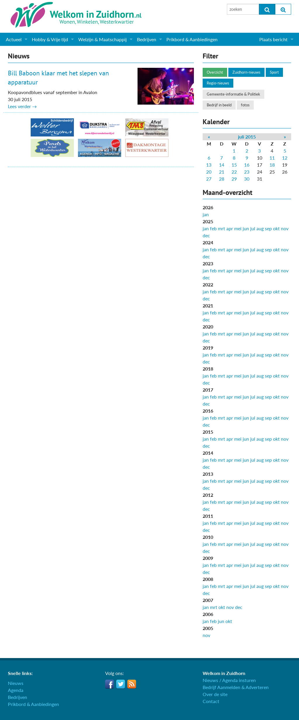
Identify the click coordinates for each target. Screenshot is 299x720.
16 (246, 164)
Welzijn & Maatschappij (102, 39)
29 (234, 178)
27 (208, 178)
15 (234, 164)
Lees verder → (22, 106)
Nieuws (15, 683)
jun (246, 228)
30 (246, 178)
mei (237, 228)
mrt (221, 228)
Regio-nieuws (218, 83)
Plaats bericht (273, 39)
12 (284, 157)
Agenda (15, 690)
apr (229, 228)
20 (208, 171)
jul (252, 228)
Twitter (120, 684)
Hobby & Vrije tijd (50, 39)
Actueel (14, 39)
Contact (211, 701)
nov (284, 228)
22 (234, 171)
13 (208, 164)
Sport (274, 72)
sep (268, 228)
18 (272, 164)
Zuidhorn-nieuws (246, 72)
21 (221, 171)
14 (221, 164)
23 (246, 171)
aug (260, 228)
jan (206, 214)
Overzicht (215, 72)
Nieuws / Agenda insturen (229, 680)
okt (276, 228)
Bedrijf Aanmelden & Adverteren (236, 687)
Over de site (215, 694)
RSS (131, 684)
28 (221, 178)
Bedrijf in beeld (219, 105)
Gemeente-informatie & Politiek (233, 94)
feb (213, 228)
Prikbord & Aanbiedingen (192, 39)
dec (206, 235)
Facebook (109, 684)
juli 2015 (247, 136)
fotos (245, 105)
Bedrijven (146, 39)
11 (272, 157)
